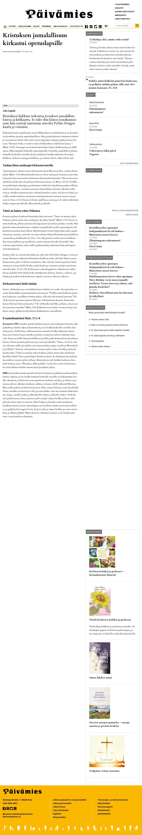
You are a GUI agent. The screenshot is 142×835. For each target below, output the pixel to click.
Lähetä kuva (132, 214)
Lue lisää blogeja (129, 163)
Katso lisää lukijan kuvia (125, 210)
